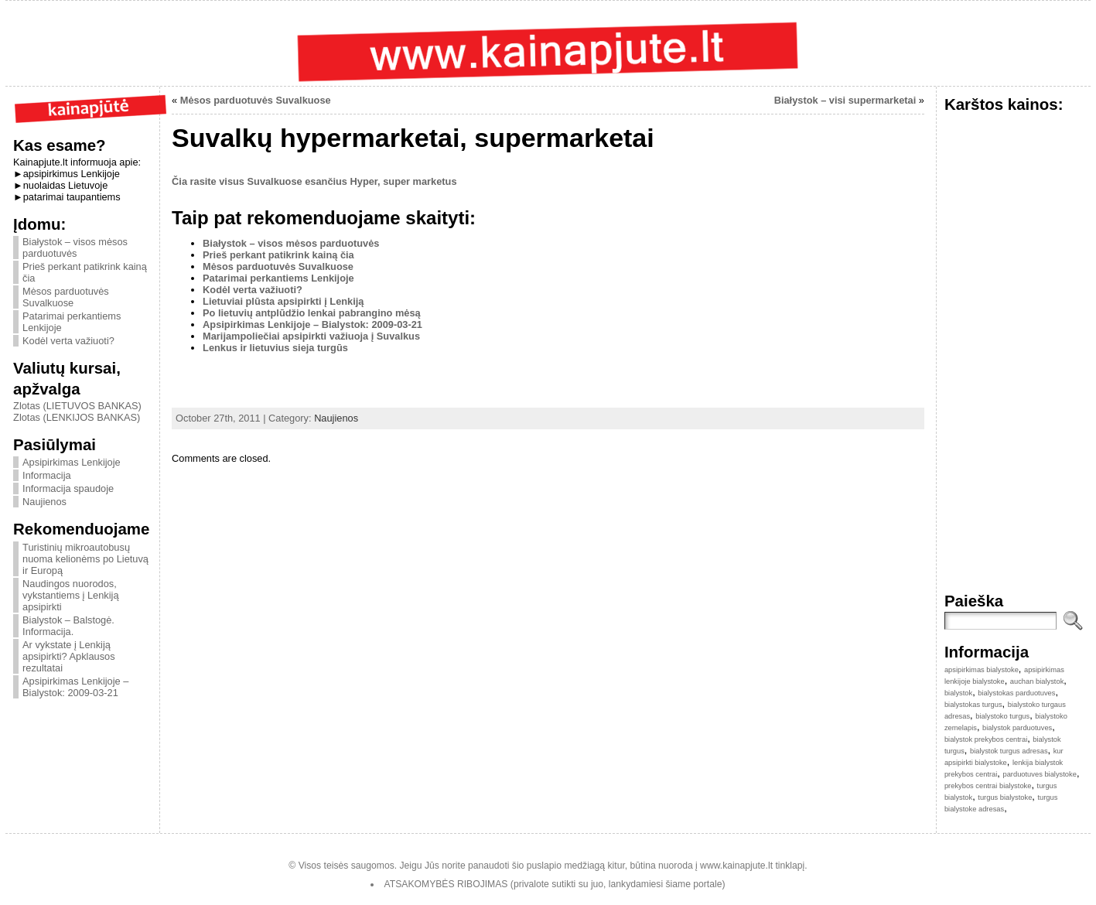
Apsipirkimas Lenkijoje (71, 462)
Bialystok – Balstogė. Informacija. (68, 625)
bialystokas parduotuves (1016, 693)
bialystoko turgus (1002, 716)
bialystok (958, 693)
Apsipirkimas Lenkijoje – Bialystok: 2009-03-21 (75, 686)
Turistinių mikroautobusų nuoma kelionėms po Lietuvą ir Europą (85, 558)
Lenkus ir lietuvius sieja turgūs (275, 347)
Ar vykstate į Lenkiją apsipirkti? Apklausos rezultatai (68, 656)
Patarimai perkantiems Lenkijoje (278, 278)
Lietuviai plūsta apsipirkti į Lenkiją (283, 301)
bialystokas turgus (973, 705)
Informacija (46, 475)
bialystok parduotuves (1017, 728)
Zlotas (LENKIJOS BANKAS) (76, 417)
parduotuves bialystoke (1039, 774)
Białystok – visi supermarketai (845, 100)
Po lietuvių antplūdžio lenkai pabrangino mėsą (312, 313)
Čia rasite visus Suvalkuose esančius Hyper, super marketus (314, 181)
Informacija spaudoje (68, 488)
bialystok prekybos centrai (985, 739)
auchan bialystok (1037, 681)
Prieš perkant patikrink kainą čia (278, 255)
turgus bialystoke (1005, 797)
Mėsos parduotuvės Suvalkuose (65, 297)
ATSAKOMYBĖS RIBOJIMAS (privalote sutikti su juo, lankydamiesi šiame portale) (555, 884)
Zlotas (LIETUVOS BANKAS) (77, 406)
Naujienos (44, 501)
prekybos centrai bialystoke (988, 786)
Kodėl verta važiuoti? (68, 341)
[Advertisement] (743, 187)
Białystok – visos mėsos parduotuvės (75, 247)
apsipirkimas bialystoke (981, 670)
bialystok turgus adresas (1009, 751)
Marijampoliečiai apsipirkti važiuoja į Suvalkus (311, 336)
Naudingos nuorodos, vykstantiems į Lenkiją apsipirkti (70, 595)
